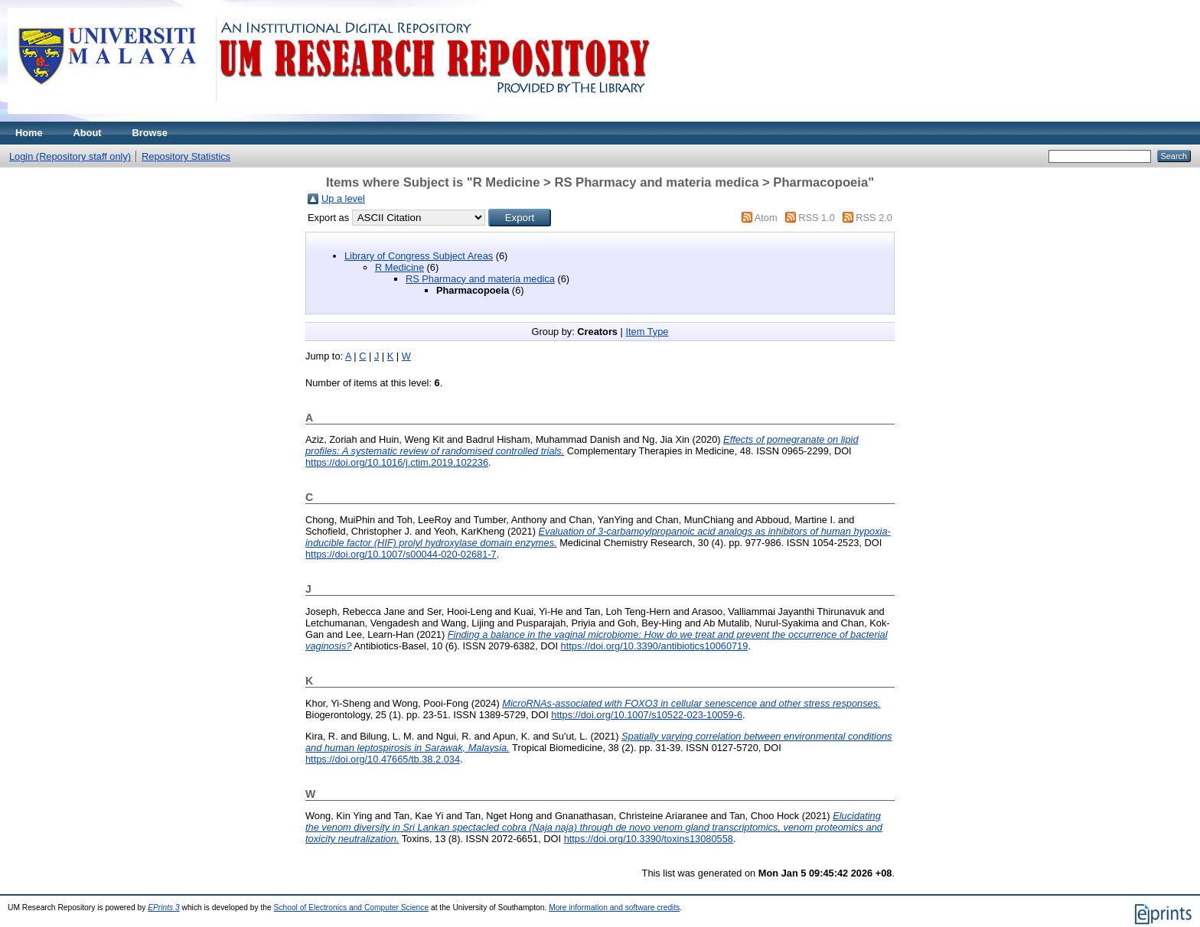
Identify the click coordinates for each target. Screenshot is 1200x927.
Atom (766, 217)
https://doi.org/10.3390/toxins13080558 (648, 838)
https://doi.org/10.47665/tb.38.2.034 (382, 759)
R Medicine (399, 267)
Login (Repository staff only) (70, 156)
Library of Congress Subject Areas (418, 256)
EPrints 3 (164, 907)
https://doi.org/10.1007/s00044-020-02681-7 (401, 554)
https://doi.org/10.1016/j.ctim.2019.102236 (396, 462)
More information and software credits (614, 907)
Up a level (343, 198)
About (87, 132)
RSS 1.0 (816, 217)
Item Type (646, 331)
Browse (150, 132)
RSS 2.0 (874, 217)
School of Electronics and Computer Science (351, 907)
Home (29, 132)
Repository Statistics (186, 156)
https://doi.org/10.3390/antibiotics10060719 (654, 646)
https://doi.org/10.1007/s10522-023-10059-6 (646, 714)
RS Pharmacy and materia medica (480, 279)
